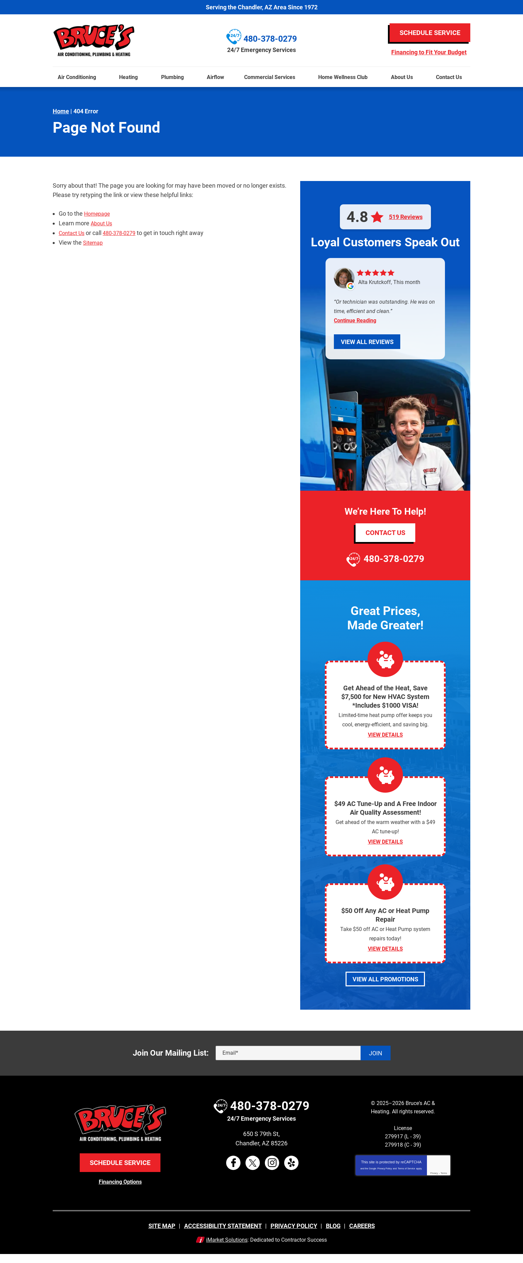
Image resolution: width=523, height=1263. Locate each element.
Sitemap (94, 241)
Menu (3, 63)
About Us (103, 222)
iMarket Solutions (226, 1248)
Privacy (434, 1182)
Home (61, 111)
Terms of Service (406, 1178)
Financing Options (120, 1190)
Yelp (291, 1172)
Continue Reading (355, 320)
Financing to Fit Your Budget (429, 52)
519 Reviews (406, 217)
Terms (444, 1182)
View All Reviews (367, 341)
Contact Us (73, 232)
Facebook (233, 1172)
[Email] (303, 1062)
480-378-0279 (124, 232)
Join (375, 1062)
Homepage (99, 213)
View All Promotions (385, 988)
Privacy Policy (384, 1178)
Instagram (272, 1172)
